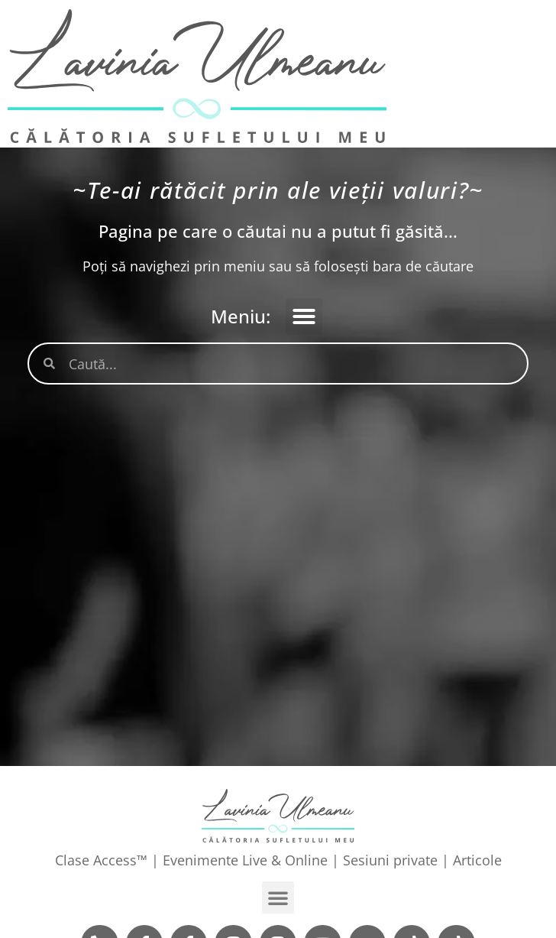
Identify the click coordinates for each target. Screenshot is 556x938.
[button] (304, 316)
